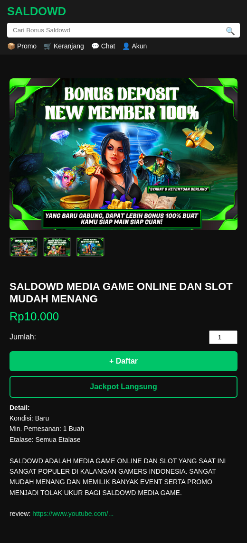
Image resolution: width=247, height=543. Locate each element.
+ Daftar (123, 361)
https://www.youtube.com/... (73, 513)
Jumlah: (23, 337)
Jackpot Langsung (123, 387)
